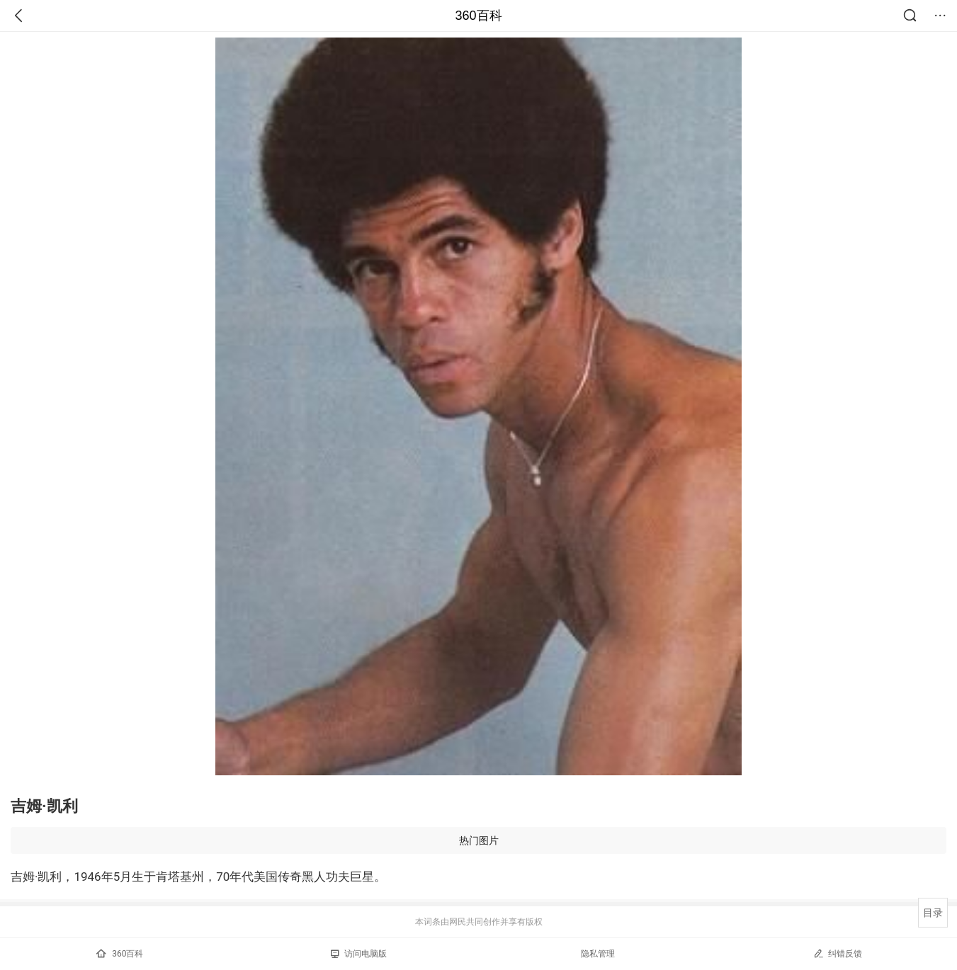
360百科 (478, 15)
